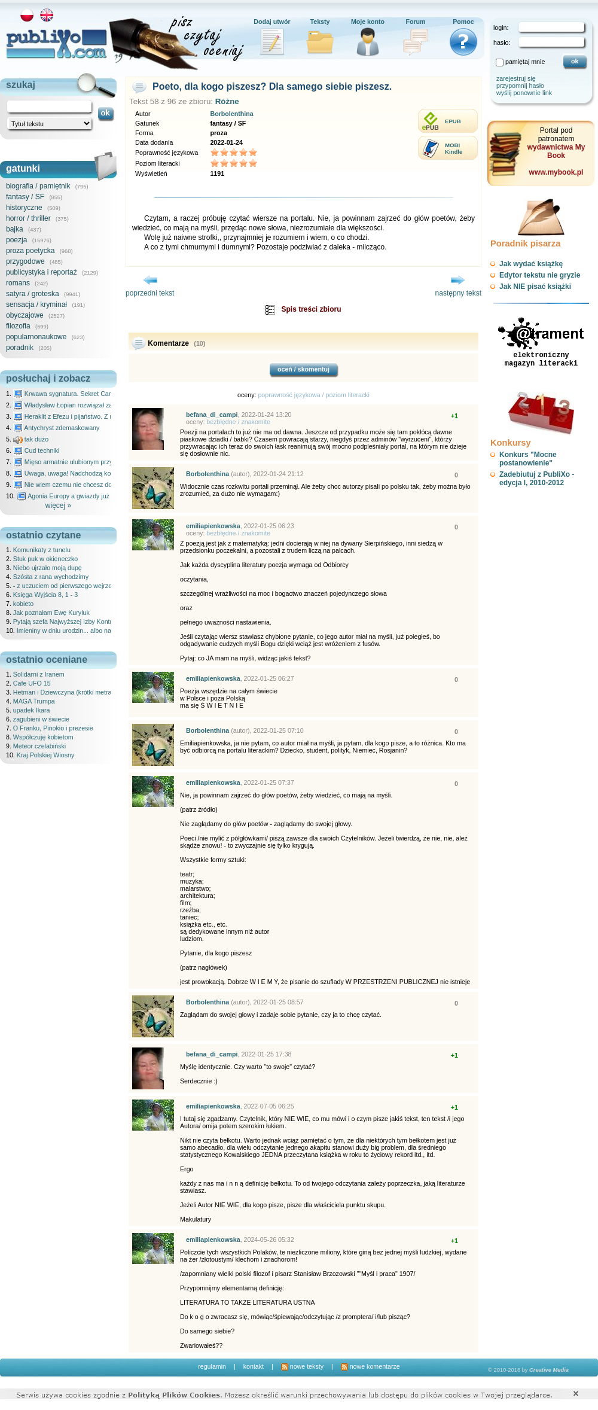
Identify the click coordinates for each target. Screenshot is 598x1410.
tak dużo (30, 439)
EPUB (453, 121)
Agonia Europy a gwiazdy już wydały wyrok (83, 496)
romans (18, 283)
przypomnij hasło (520, 85)
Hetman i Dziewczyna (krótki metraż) (65, 692)
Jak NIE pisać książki (535, 286)
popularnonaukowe (36, 337)
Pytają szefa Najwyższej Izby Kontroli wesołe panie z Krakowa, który (109, 621)
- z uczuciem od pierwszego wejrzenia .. (69, 585)
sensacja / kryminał (36, 304)
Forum (415, 21)
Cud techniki (36, 450)
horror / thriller (28, 218)
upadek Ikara (31, 710)
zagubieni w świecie (41, 719)
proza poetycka (30, 250)
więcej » (58, 505)
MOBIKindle (453, 148)
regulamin (212, 1366)
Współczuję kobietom (43, 737)
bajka (14, 229)
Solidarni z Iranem (39, 674)
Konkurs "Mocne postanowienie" (528, 458)
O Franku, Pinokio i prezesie (53, 728)
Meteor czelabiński (39, 746)
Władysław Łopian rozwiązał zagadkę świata (81, 405)
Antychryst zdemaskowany (56, 427)
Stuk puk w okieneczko (45, 558)
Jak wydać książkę (531, 264)
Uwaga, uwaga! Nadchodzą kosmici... (72, 473)
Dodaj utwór (272, 21)
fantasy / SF (25, 197)
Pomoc (463, 21)
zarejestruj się (516, 78)
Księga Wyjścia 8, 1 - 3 (45, 594)
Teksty (320, 21)
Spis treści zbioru (311, 309)
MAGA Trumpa (34, 701)
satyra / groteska (32, 294)
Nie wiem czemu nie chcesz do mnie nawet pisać (88, 484)
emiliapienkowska (213, 525)
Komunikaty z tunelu (42, 549)
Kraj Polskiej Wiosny (46, 755)
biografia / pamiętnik (38, 186)
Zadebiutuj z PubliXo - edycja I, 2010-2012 (536, 478)
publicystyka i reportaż (41, 272)
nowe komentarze (370, 1366)
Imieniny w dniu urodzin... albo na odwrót (74, 630)
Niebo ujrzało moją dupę (47, 567)
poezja (16, 240)
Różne (227, 101)
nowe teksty (302, 1366)
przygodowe (25, 261)
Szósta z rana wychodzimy (51, 576)
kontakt (253, 1366)
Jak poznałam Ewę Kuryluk (51, 612)
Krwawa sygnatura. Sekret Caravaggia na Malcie (87, 393)
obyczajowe (25, 315)
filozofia (18, 326)
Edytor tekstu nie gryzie (539, 275)
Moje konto (368, 21)
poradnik (19, 347)
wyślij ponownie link (524, 92)
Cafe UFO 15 (32, 683)
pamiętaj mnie (525, 61)
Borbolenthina (231, 113)
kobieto (23, 603)
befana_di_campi (211, 414)
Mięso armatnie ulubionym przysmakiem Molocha (88, 461)
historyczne (24, 207)
